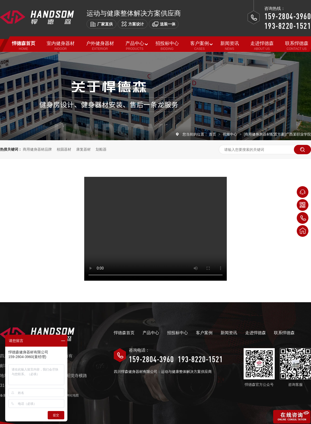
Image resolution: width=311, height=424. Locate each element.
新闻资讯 (229, 333)
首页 (213, 134)
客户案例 (204, 333)
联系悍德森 (284, 333)
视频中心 (230, 134)
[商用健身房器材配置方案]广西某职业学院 (277, 134)
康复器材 (83, 149)
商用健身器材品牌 (37, 149)
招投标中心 (177, 333)
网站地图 (72, 395)
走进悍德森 (255, 333)
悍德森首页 (124, 333)
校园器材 (64, 149)
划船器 (101, 149)
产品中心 (151, 333)
